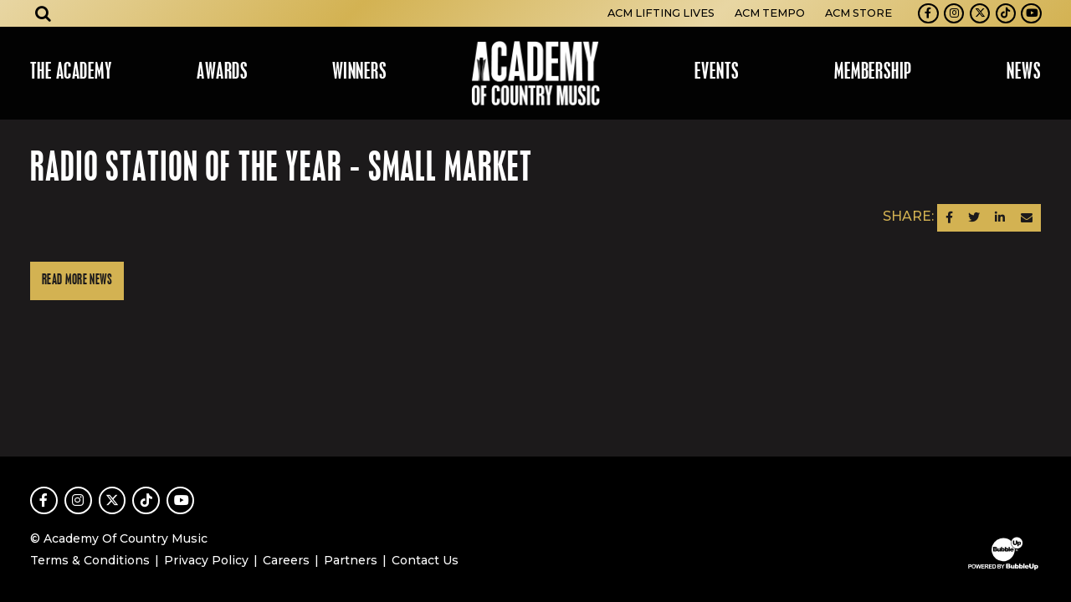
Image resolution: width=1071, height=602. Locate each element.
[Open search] (43, 13)
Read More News (77, 280)
